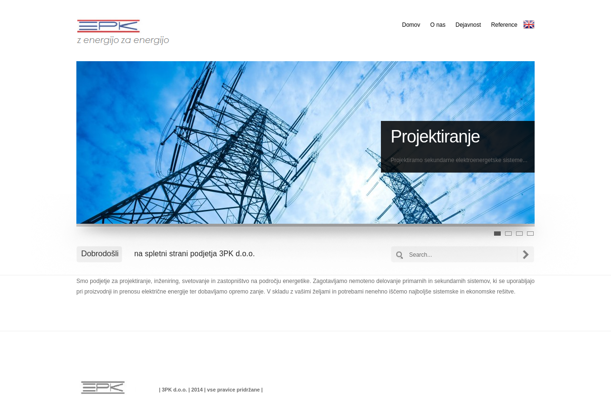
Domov (411, 25)
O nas (437, 25)
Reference (504, 25)
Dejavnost (468, 25)
